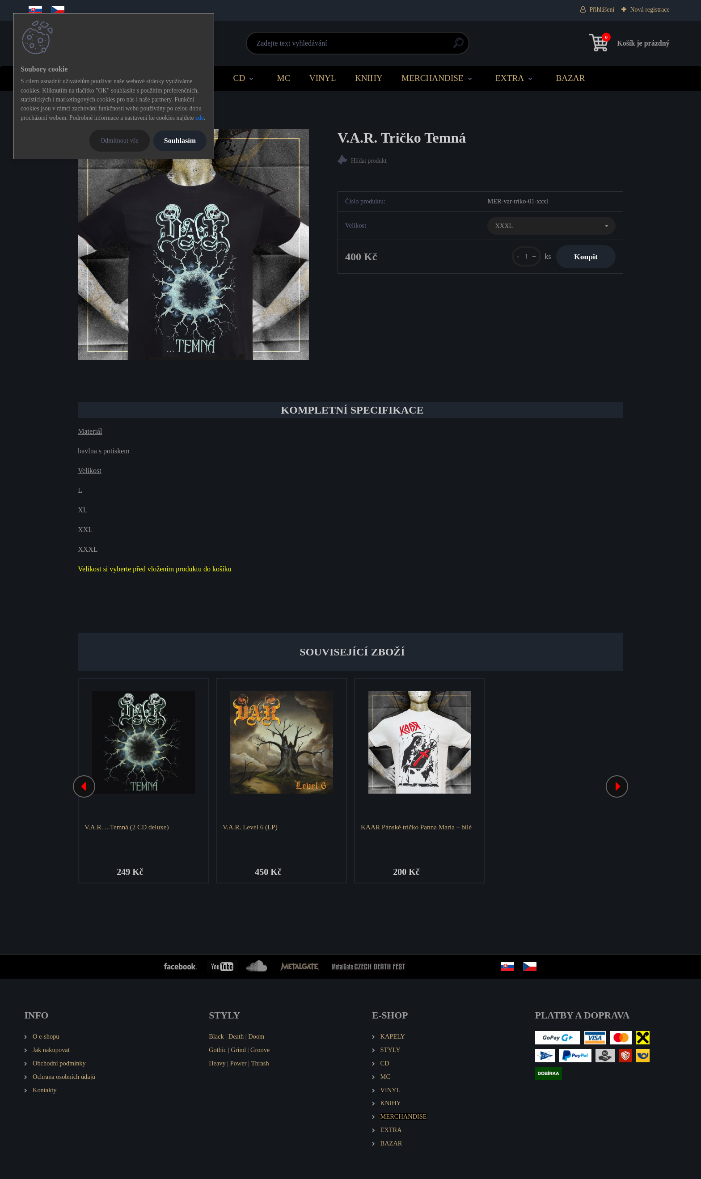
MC (284, 78)
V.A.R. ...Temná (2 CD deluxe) (126, 827)
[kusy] (526, 256)
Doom (256, 1036)
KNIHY (369, 78)
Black (216, 1036)
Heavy (217, 1063)
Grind (238, 1049)
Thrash (260, 1063)
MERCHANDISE (432, 78)
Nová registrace (649, 9)
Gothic (217, 1049)
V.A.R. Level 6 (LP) (250, 827)
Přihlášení (601, 9)
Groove (260, 1049)
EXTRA (509, 78)
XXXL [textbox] (504, 225)
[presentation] (84, 786)
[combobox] (551, 226)
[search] (458, 46)
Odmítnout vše (120, 140)
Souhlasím (180, 140)
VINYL (322, 78)
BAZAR (570, 78)
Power (238, 1063)
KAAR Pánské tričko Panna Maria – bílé (416, 827)
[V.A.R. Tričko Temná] (193, 244)
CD (239, 78)
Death (236, 1036)
